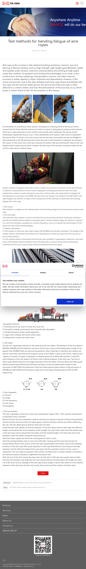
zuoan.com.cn (28, 566)
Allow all (70, 302)
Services (7, 511)
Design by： (20, 566)
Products (7, 506)
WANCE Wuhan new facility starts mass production (32, 482)
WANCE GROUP (10, 531)
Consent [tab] (15, 273)
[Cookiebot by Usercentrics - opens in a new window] (73, 266)
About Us (7, 521)
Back (43, 473)
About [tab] (71, 273)
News (5, 516)
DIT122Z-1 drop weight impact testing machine (27, 487)
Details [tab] (43, 273)
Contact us (8, 526)
